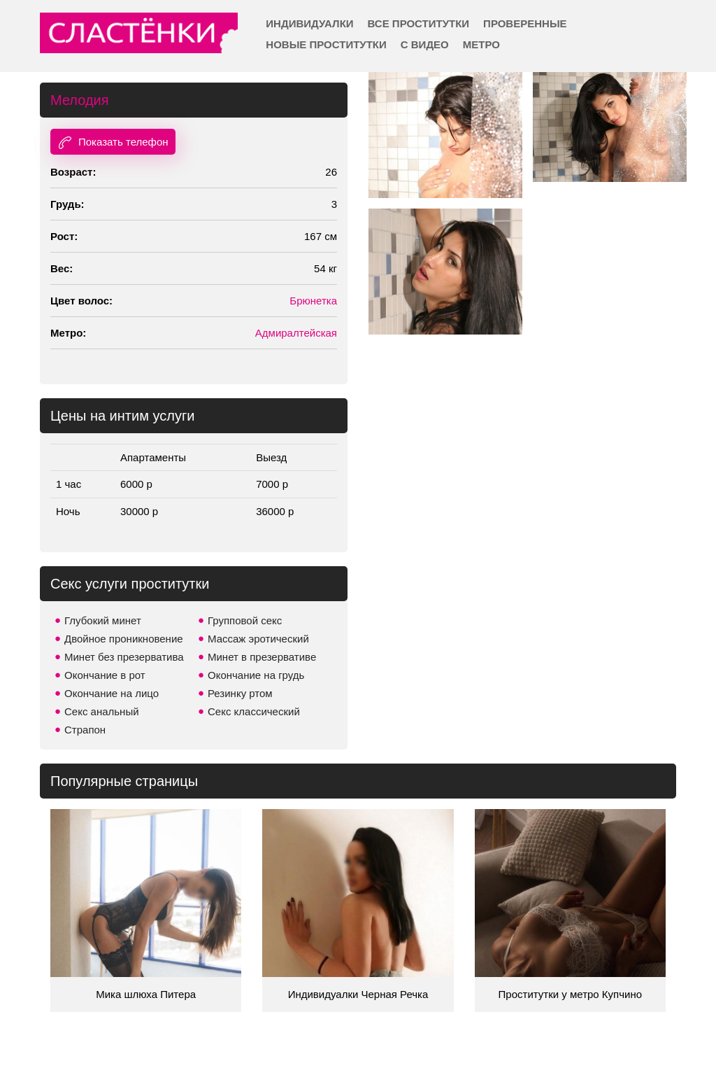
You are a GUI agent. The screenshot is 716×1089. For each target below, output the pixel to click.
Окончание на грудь (256, 675)
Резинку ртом (240, 693)
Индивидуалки (309, 23)
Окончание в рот (104, 675)
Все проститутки (419, 23)
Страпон (85, 730)
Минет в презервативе (262, 657)
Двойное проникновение (123, 639)
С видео (425, 44)
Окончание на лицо (111, 693)
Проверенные (524, 23)
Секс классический (254, 711)
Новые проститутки (326, 44)
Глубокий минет (102, 620)
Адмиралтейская (296, 333)
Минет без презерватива (124, 657)
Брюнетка (313, 301)
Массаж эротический (258, 639)
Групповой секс (245, 620)
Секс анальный (101, 711)
